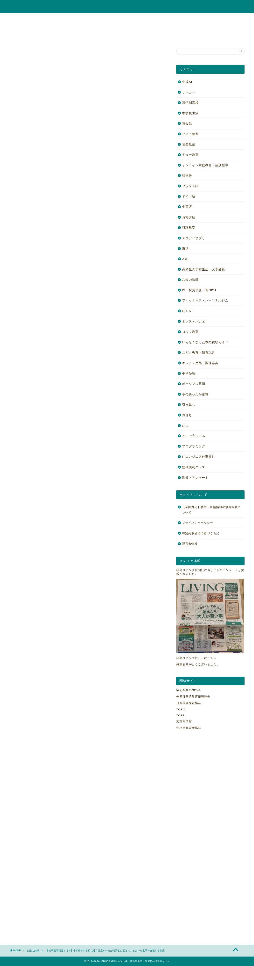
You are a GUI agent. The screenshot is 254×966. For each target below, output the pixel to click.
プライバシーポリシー (197, 522)
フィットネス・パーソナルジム (205, 300)
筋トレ (197, 27)
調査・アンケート (195, 477)
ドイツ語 (188, 196)
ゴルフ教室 (155, 27)
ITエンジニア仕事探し (198, 456)
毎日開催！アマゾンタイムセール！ (43, 55)
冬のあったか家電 (195, 394)
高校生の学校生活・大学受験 (70, 27)
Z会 (184, 259)
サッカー (188, 92)
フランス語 (190, 186)
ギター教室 (61, 18)
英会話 (19, 18)
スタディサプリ (193, 238)
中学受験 (103, 27)
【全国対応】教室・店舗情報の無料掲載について (59, 37)
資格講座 (107, 18)
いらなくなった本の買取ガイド (205, 342)
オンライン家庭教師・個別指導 (141, 18)
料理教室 (177, 27)
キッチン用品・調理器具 (200, 363)
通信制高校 (190, 102)
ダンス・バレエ (193, 321)
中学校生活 (190, 113)
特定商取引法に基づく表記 (200, 533)
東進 (185, 248)
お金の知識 (214, 18)
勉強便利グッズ (220, 27)
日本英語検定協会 (188, 703)
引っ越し (188, 404)
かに (17, 37)
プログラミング (193, 446)
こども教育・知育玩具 (183, 18)
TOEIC (181, 709)
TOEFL (181, 715)
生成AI (187, 82)
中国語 (187, 206)
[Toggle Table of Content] (26, 234)
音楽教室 (38, 18)
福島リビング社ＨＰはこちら (196, 658)
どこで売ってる (193, 436)
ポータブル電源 (128, 27)
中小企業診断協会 (188, 728)
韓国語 (187, 175)
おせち (187, 415)
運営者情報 (190, 543)
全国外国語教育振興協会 (193, 696)
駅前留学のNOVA (188, 690)
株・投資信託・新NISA (29, 27)
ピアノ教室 (84, 18)
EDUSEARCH (127, 6)
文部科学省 (184, 721)
